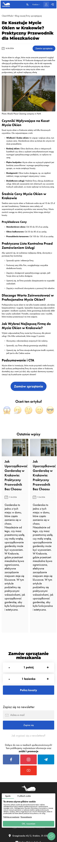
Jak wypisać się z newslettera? (28, 735)
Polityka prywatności (11, 817)
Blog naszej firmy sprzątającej (28, 15)
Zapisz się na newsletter (19, 707)
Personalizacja (26, 817)
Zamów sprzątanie (43, 48)
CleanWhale (7, 15)
